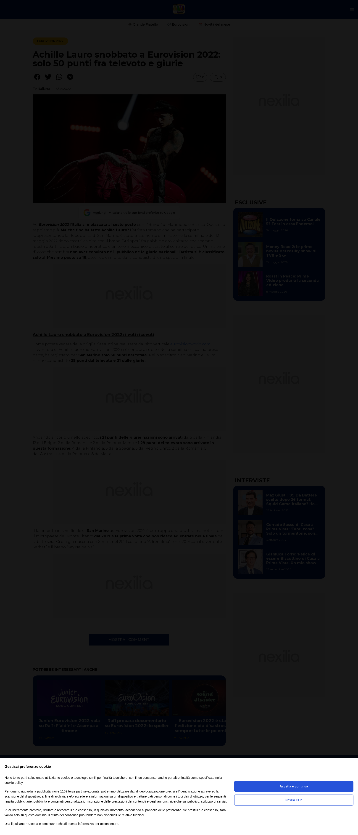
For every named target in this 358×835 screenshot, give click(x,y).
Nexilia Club (294, 800)
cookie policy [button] (14, 782)
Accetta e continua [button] (294, 786)
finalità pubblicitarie (18, 801)
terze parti (75, 791)
